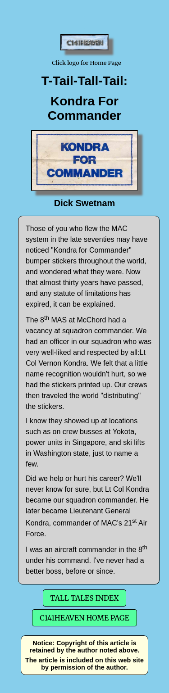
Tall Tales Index (84, 597)
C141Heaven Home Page (84, 617)
